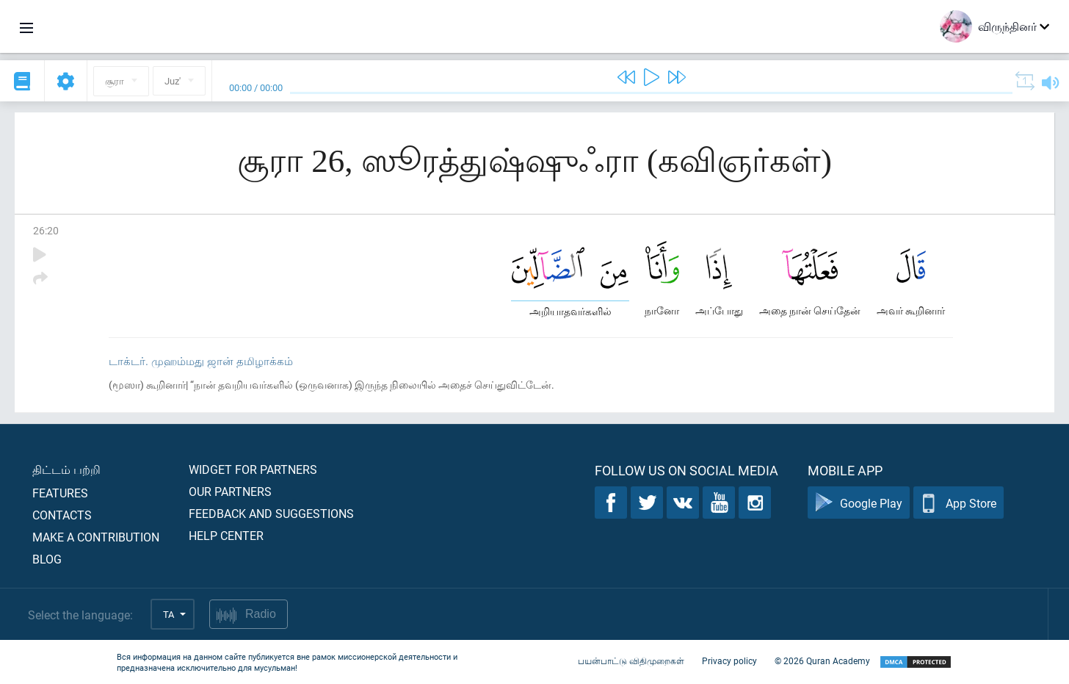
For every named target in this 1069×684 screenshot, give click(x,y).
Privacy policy (729, 660)
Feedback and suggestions (271, 513)
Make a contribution (95, 536)
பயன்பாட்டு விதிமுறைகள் (631, 660)
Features (60, 492)
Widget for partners (253, 469)
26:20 (46, 230)
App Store (958, 503)
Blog (47, 558)
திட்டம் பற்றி (66, 469)
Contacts (62, 514)
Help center (226, 535)
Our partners (230, 491)
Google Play (858, 503)
